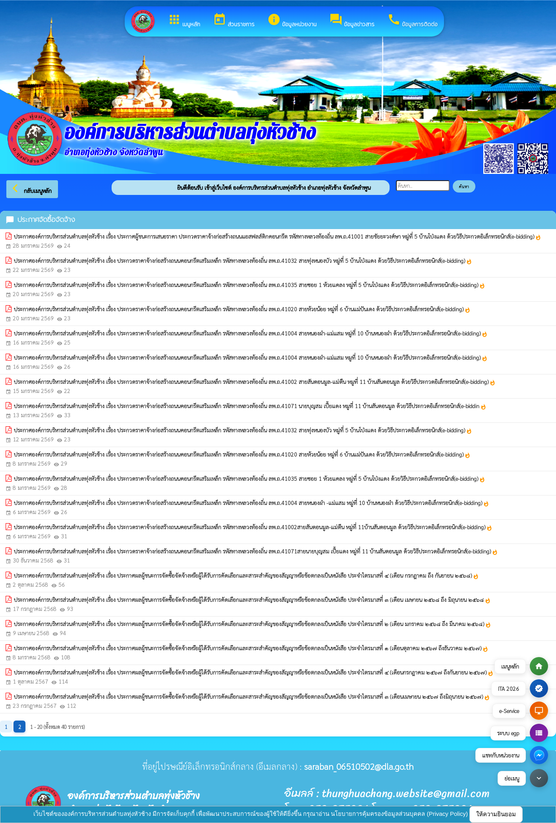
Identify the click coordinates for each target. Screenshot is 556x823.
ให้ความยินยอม (496, 814)
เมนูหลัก (184, 21)
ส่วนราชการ (234, 21)
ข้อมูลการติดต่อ (412, 21)
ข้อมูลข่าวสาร (352, 21)
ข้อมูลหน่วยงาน (292, 21)
